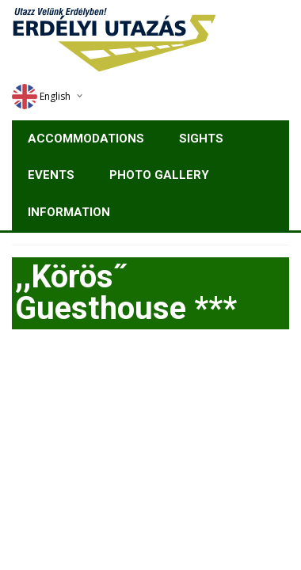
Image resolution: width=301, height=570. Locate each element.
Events (51, 175)
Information (69, 212)
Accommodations (86, 138)
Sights (201, 138)
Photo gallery (159, 175)
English (41, 96)
